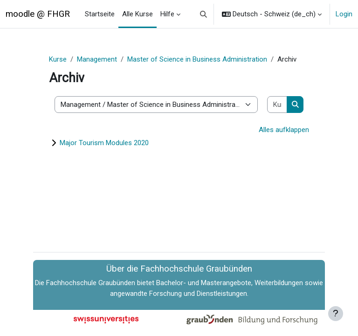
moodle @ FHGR (38, 14)
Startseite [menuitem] (100, 14)
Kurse (58, 59)
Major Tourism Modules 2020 (104, 143)
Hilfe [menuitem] (167, 14)
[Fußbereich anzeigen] (335, 313)
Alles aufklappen (284, 130)
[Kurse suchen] (277, 104)
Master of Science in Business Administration (197, 59)
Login (344, 14)
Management (97, 59)
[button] (204, 14)
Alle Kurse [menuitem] (137, 14)
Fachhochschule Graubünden (90, 283)
